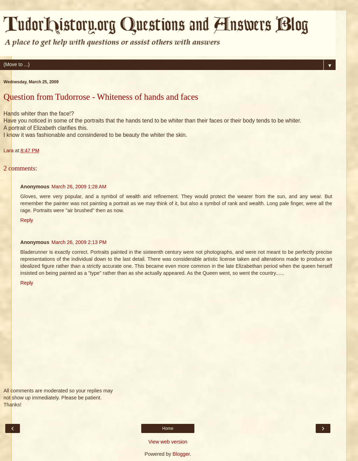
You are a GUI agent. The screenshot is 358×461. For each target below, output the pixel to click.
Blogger (181, 454)
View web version (167, 442)
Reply (26, 220)
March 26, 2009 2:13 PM (79, 242)
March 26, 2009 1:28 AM (78, 186)
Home (167, 428)
